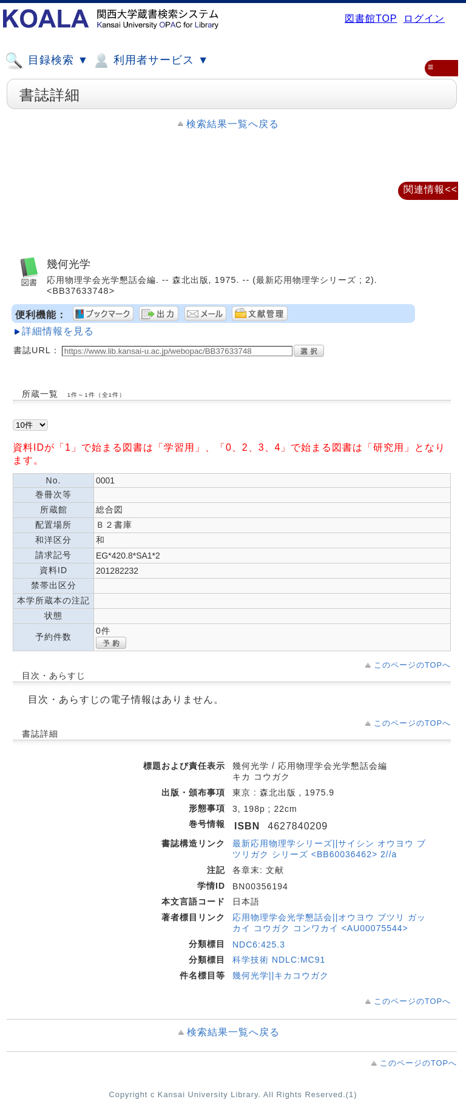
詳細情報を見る (58, 331)
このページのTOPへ (412, 664)
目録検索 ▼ (47, 60)
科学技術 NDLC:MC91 (278, 960)
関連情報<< (431, 189)
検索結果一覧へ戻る (232, 124)
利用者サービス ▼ (150, 60)
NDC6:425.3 (258, 944)
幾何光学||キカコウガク (280, 975)
